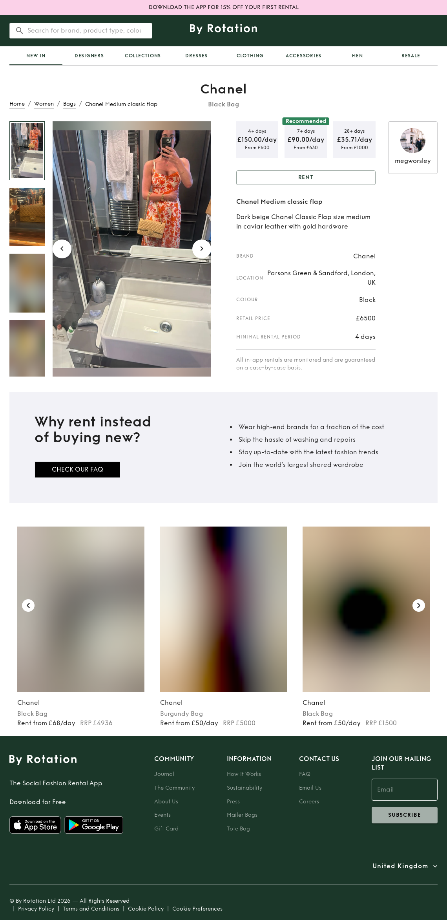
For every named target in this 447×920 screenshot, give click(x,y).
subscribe (405, 815)
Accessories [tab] (303, 56)
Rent (306, 178)
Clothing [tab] (250, 56)
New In (36, 56)
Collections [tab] (143, 56)
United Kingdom (400, 866)
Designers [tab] (89, 56)
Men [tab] (357, 56)
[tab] (35, 55)
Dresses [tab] (196, 56)
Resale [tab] (410, 56)
